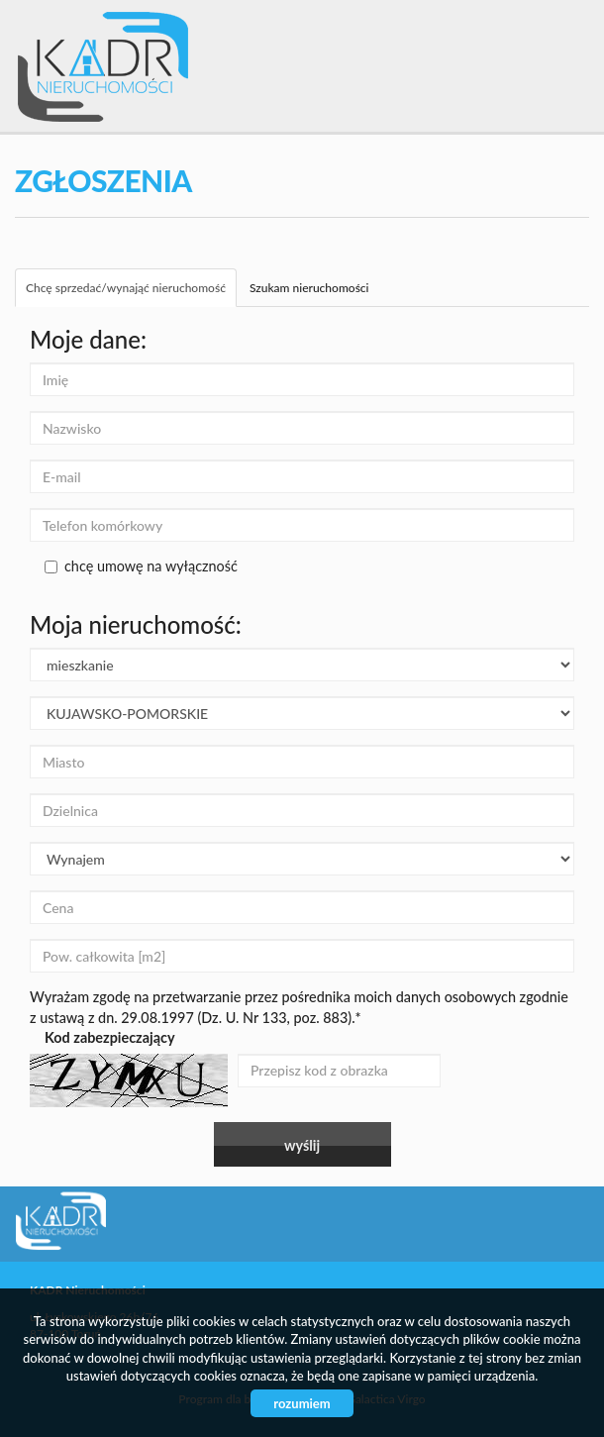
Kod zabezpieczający (110, 1037)
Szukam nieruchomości (309, 287)
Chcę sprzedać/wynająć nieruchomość (126, 287)
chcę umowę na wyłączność (141, 566)
